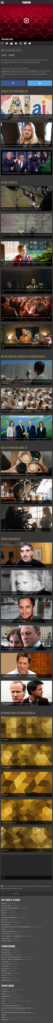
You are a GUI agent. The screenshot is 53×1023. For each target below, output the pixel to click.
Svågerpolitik (4, 1019)
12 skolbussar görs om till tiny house (10, 1005)
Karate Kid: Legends (6, 940)
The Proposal (4, 961)
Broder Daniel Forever (6, 954)
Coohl (2, 1003)
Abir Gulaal (4, 919)
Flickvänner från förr (6, 980)
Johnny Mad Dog (5, 952)
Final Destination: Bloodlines (8, 931)
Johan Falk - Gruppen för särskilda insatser (11, 959)
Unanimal (3, 913)
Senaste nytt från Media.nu (14, 91)
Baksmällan (4, 971)
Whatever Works (5, 950)
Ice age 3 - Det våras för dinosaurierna (10, 957)
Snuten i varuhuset (6, 964)
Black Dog (3, 903)
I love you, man (5, 977)
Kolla (2, 1010)
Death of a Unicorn (6, 922)
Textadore (3, 1015)
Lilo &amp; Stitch (5, 938)
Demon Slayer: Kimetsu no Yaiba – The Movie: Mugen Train (16, 927)
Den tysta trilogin (5, 924)
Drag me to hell (5, 968)
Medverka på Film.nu (6, 996)
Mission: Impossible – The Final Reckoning (11, 936)
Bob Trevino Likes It (6, 906)
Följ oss (3, 998)
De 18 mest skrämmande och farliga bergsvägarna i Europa (16, 1008)
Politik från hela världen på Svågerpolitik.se (23, 356)
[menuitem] (3, 894)
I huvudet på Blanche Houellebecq (9, 908)
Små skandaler (5, 966)
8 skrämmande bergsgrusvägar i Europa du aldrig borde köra (16, 1012)
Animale (3, 929)
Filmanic (3, 1001)
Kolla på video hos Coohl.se (14, 448)
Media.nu (3, 1017)
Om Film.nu (4, 989)
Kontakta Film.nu (5, 991)
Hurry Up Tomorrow (6, 933)
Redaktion (3, 994)
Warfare (3, 915)
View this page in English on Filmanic (11, 50)
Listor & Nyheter (9, 182)
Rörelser (3, 910)
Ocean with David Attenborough (9, 917)
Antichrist (3, 975)
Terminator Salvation (6, 973)
